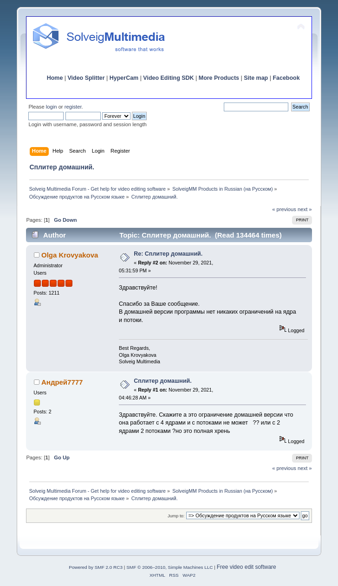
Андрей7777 (62, 382)
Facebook (286, 78)
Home (55, 78)
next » (305, 209)
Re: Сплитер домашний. (168, 254)
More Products (219, 78)
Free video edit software (246, 567)
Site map (256, 78)
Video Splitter (86, 78)
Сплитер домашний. (162, 381)
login (51, 106)
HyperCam (124, 78)
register (73, 106)
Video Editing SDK (168, 78)
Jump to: (176, 515)
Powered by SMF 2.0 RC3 (96, 567)
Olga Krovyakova (69, 255)
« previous (284, 209)
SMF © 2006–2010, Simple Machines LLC (169, 567)
